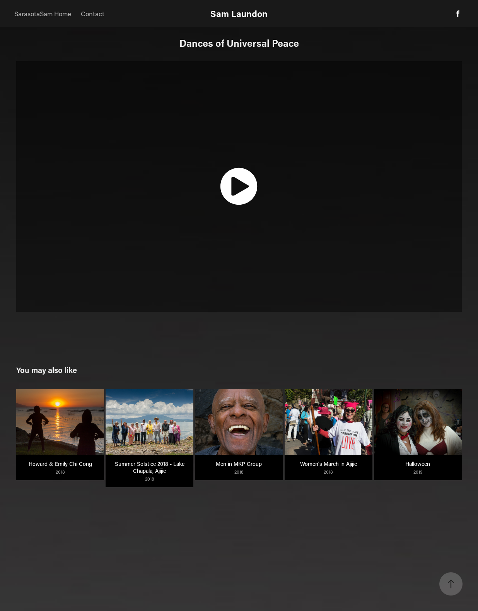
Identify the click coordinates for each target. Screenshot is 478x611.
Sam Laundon (239, 13)
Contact (92, 13)
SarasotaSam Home (42, 13)
